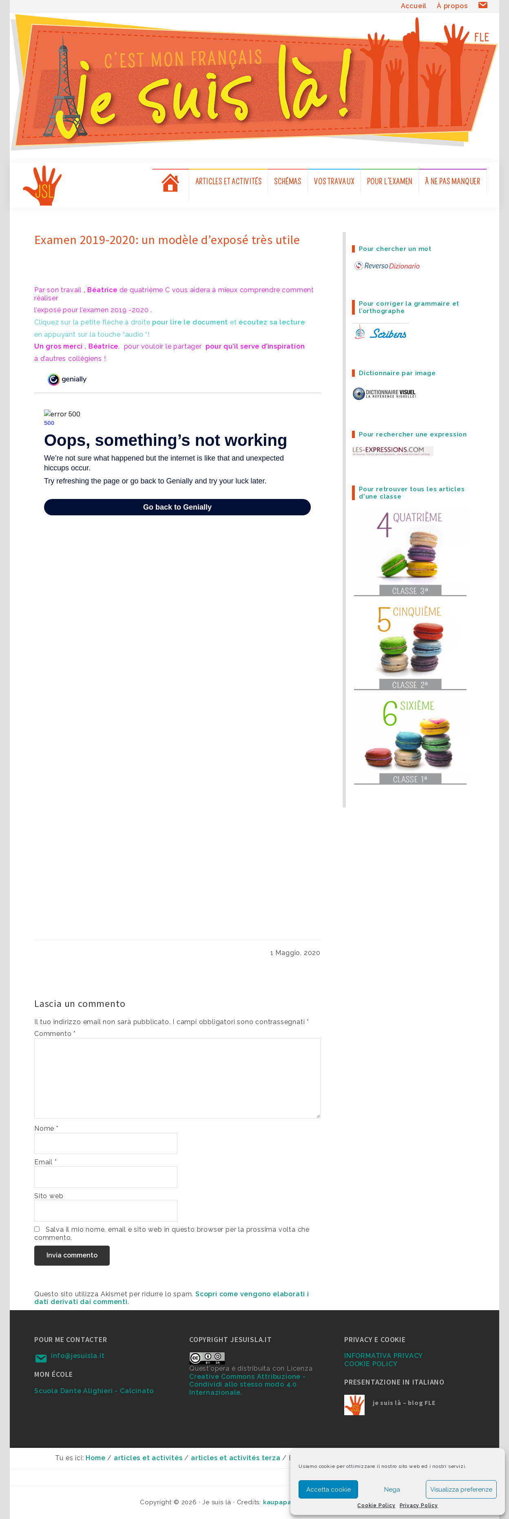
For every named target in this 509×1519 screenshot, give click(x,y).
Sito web (48, 1196)
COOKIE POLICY (370, 1364)
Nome (46, 1128)
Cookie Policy (376, 1505)
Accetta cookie (328, 1489)
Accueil (414, 6)
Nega (392, 1489)
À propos (452, 6)
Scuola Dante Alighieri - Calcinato (94, 1391)
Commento (55, 1034)
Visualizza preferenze (461, 1489)
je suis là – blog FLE (404, 1402)
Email (45, 1162)
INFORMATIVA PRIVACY (383, 1356)
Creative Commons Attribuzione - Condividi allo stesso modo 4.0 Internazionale (247, 1384)
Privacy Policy (419, 1505)
